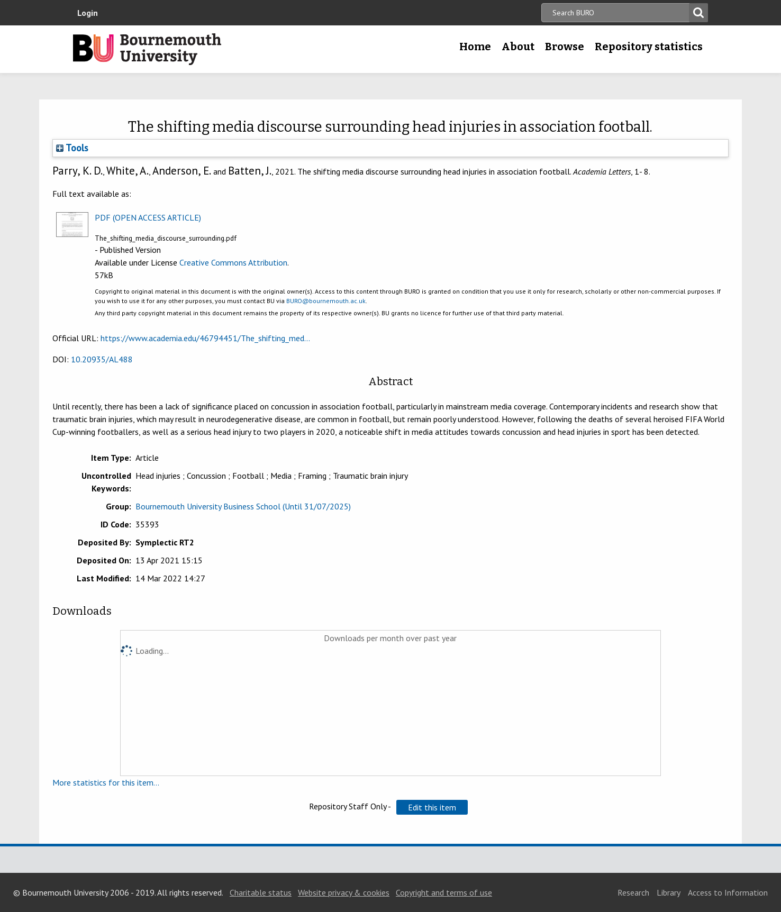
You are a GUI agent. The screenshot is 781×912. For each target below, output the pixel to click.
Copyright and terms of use (444, 892)
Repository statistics (649, 46)
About (518, 46)
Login (87, 12)
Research (633, 892)
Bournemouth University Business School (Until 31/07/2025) (243, 506)
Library (668, 892)
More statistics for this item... (105, 782)
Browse (564, 46)
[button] (432, 807)
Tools (72, 147)
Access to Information (728, 892)
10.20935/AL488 (102, 359)
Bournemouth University (147, 49)
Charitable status (261, 892)
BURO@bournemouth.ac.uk (326, 301)
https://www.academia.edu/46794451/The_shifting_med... (205, 338)
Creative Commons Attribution (233, 262)
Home (475, 46)
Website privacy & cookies (343, 892)
